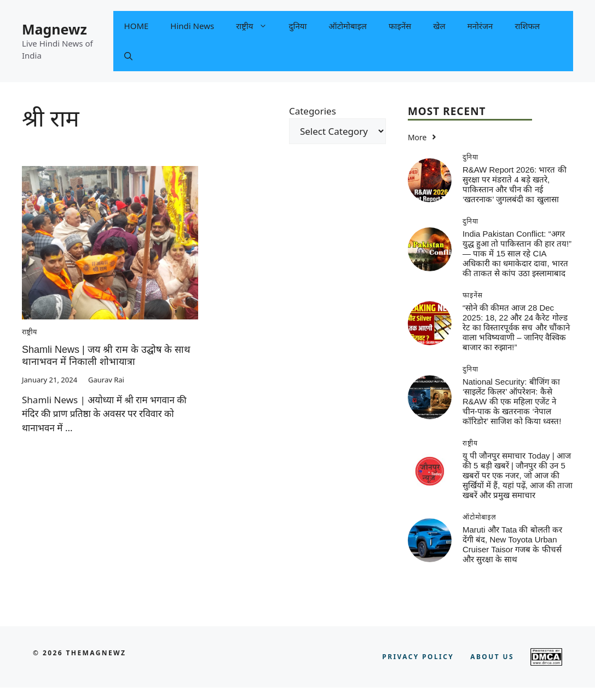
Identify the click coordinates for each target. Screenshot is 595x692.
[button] (128, 56)
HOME (136, 25)
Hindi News (192, 25)
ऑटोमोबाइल (347, 25)
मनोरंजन (480, 25)
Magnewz (54, 29)
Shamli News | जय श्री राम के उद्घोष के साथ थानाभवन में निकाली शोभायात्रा (106, 355)
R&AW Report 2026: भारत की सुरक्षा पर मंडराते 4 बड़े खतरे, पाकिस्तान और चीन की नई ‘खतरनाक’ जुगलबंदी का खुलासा (515, 184)
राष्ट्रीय (257, 26)
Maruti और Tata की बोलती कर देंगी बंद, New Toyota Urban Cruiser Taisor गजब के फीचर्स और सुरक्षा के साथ (512, 544)
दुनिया (298, 25)
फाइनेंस (400, 25)
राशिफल (527, 25)
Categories (312, 111)
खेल (439, 25)
